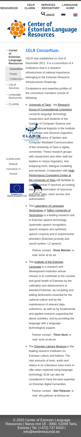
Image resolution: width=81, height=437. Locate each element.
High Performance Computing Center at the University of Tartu (51, 175)
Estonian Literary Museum (50, 346)
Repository (51, 8)
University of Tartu (40, 104)
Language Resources (15, 96)
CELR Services (14, 86)
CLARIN (29, 8)
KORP (70, 8)
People (13, 74)
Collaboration (15, 79)
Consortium (15, 69)
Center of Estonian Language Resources (15, 57)
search (47, 14)
